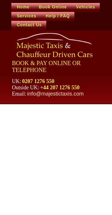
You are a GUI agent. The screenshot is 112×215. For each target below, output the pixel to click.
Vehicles (85, 6)
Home (23, 6)
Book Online (53, 6)
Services (27, 15)
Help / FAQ (58, 15)
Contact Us (29, 24)
